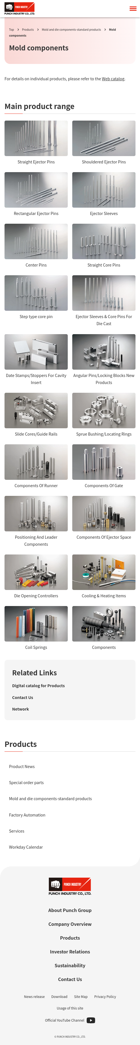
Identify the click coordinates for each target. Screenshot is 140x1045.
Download (59, 996)
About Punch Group (69, 910)
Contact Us (22, 697)
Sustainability (70, 965)
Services (16, 831)
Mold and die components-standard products (71, 29)
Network (20, 709)
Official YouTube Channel (64, 1020)
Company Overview (69, 923)
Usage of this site (70, 1008)
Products (28, 29)
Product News (22, 766)
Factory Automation (27, 815)
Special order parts (26, 782)
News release (34, 996)
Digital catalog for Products (38, 685)
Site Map (81, 996)
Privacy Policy (105, 996)
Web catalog (113, 78)
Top (11, 29)
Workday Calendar (26, 847)
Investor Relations (70, 951)
